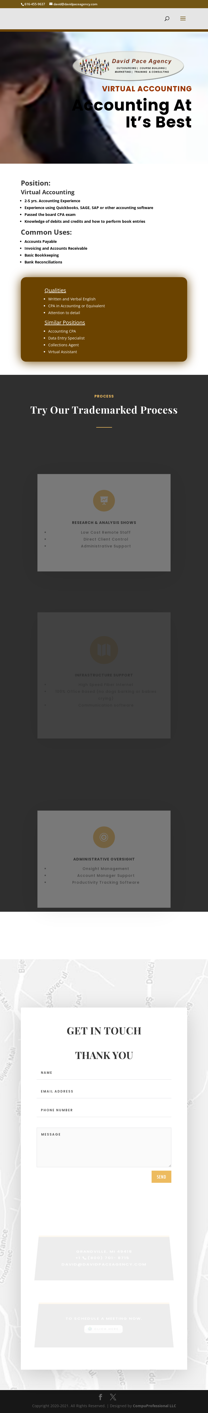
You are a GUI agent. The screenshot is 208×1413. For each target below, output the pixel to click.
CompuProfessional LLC (154, 1405)
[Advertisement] (104, 1345)
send (161, 1179)
